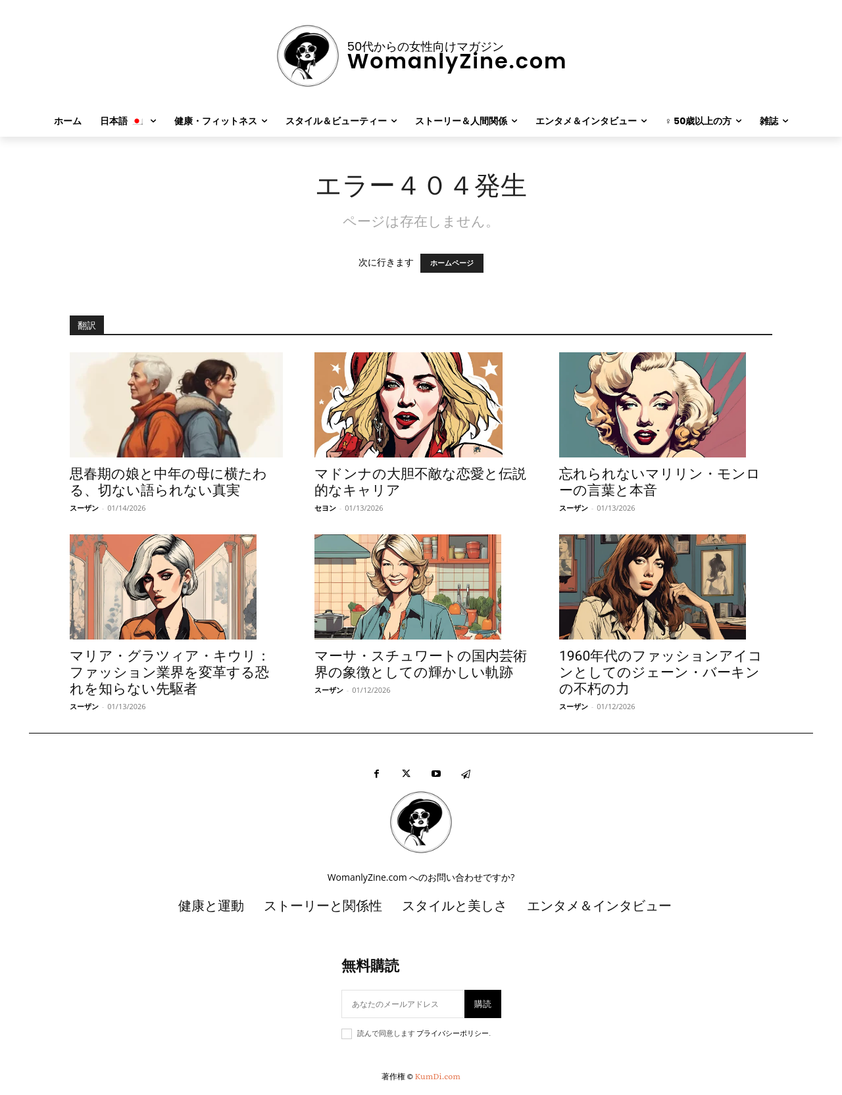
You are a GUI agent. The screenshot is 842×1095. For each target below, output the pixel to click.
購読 (482, 1004)
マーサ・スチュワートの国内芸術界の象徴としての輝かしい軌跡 (420, 664)
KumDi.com (437, 1076)
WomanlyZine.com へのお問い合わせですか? (421, 877)
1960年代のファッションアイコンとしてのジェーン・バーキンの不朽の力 (660, 672)
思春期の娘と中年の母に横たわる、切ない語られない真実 (168, 482)
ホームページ (452, 263)
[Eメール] (402, 1004)
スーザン (84, 508)
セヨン (325, 508)
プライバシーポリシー (452, 1033)
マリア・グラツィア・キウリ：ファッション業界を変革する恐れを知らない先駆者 (170, 672)
